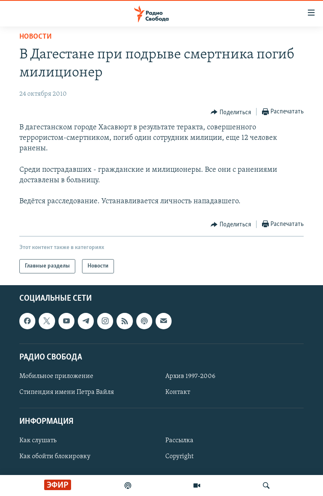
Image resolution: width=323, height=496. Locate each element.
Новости (35, 37)
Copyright (179, 457)
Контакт (177, 392)
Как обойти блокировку (54, 457)
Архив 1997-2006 (190, 376)
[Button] (231, 112)
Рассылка (179, 441)
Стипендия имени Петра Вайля (66, 392)
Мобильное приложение (56, 376)
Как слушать (37, 441)
